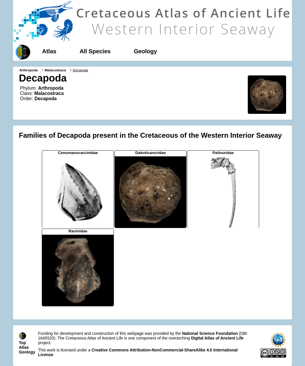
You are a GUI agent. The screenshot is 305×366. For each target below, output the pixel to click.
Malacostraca (55, 70)
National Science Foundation (210, 333)
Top (22, 342)
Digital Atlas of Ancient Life (217, 338)
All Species (95, 51)
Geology (145, 51)
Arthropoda (28, 70)
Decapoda (46, 98)
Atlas (49, 51)
